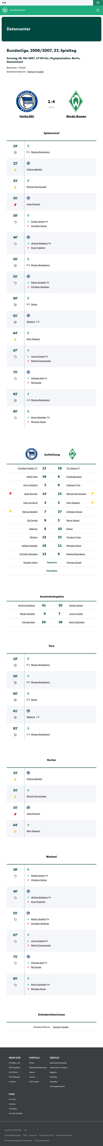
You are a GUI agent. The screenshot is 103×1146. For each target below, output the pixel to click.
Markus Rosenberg (40, 152)
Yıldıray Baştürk (34, 169)
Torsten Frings (73, 537)
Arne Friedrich (38, 248)
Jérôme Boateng (39, 243)
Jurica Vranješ (38, 356)
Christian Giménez (40, 287)
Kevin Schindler (38, 417)
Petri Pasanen (33, 339)
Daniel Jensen (38, 222)
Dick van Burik (30, 503)
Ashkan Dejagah (30, 546)
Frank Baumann (74, 477)
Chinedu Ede (37, 378)
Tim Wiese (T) (73, 468)
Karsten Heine (30, 562)
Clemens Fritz (73, 485)
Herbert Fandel (35, 72)
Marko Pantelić (38, 283)
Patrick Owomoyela (36, 187)
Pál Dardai (36, 383)
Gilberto (31, 322)
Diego (34, 304)
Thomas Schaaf (73, 562)
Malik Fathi (32, 477)
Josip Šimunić (33, 204)
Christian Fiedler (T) (28, 468)
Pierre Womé (72, 520)
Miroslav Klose (38, 422)
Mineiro (34, 537)
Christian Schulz (39, 226)
